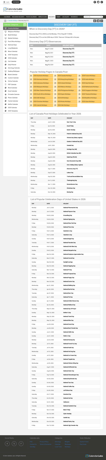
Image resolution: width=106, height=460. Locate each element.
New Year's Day (71, 122)
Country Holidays (13, 28)
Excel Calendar (12, 91)
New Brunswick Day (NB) (74, 161)
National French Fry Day (70, 343)
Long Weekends (13, 48)
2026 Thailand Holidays (89, 94)
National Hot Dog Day (69, 351)
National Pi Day (67, 270)
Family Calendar (13, 101)
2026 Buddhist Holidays (89, 98)
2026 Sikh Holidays (64, 105)
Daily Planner (12, 64)
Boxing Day (70, 192)
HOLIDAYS (52, 17)
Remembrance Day (72, 184)
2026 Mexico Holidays (64, 86)
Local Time (58, 447)
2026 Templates (13, 55)
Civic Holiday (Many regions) (75, 165)
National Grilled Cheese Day (71, 301)
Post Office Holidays (14, 41)
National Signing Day (69, 219)
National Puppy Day (68, 277)
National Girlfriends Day (70, 367)
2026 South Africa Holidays (41, 94)
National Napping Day (69, 266)
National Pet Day (68, 297)
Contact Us (33, 444)
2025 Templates (13, 111)
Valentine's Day (67, 235)
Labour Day (70, 172)
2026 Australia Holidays (40, 75)
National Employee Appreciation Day (73, 254)
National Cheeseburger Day (71, 375)
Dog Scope (83, 444)
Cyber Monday (67, 413)
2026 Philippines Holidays (66, 90)
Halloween (66, 402)
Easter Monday (71, 130)
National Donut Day (68, 324)
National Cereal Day (68, 258)
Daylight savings (68, 262)
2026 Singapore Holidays (89, 90)
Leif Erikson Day (67, 390)
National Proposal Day (69, 273)
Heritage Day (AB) (72, 149)
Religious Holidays (14, 31)
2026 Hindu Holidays (64, 101)
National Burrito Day (69, 289)
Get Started (16, 2)
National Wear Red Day (69, 223)
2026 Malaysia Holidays (40, 86)
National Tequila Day (69, 359)
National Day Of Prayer (69, 308)
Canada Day (70, 145)
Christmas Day (71, 188)
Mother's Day (67, 312)
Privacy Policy (44, 442)
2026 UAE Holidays (39, 98)
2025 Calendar (12, 107)
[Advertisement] (15, 145)
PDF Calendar (12, 84)
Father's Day (66, 336)
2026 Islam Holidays (88, 101)
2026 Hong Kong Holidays (66, 79)
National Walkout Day (69, 305)
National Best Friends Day (70, 328)
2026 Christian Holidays (40, 101)
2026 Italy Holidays (88, 83)
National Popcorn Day (69, 211)
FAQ (31, 442)
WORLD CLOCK (43, 17)
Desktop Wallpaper (14, 71)
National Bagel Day (68, 238)
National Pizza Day (68, 227)
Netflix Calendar (13, 104)
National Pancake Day (69, 242)
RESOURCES (74, 17)
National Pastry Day (68, 421)
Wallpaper (68, 444)
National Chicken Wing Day (70, 363)
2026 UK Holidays (63, 98)
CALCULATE (65, 17)
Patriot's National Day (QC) (74, 133)
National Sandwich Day (69, 406)
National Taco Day (68, 382)
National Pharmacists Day (70, 207)
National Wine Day (68, 320)
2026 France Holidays (88, 75)
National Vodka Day (68, 386)
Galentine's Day (67, 231)
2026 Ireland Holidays (64, 83)
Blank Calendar (12, 74)
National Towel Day (68, 316)
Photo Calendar (13, 97)
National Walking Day (69, 285)
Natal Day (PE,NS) (72, 157)
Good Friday (70, 126)
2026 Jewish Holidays (40, 105)
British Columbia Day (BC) (74, 153)
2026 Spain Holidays (64, 94)
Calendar (57, 444)
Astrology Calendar (14, 68)
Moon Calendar (12, 51)
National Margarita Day (69, 250)
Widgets (67, 442)
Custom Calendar (13, 78)
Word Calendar (12, 88)
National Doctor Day (69, 281)
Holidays (67, 447)
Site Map (32, 447)
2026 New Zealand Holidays (42, 90)
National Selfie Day (68, 332)
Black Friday (66, 410)
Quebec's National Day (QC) (74, 141)
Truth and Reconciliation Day (75, 176)
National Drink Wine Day (70, 246)
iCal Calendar (12, 61)
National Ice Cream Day (69, 355)
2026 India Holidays (88, 79)
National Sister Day (68, 371)
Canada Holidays (12, 20)
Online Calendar (13, 81)
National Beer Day (68, 293)
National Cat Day (68, 398)
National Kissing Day (69, 340)
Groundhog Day (67, 215)
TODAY (58, 17)
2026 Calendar (12, 58)
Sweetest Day (67, 394)
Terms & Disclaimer (45, 444)
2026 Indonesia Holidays (41, 83)
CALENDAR (7, 17)
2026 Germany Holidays (40, 79)
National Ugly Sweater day (70, 425)
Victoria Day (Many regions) (74, 137)
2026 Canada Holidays (65, 75)
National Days (12, 45)
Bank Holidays (12, 35)
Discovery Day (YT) (68, 49)
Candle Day (66, 417)
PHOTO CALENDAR (31, 17)
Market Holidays (13, 38)
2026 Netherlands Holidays (90, 86)
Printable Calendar (14, 94)
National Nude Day (68, 347)
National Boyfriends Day (70, 378)
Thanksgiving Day (72, 180)
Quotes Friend (84, 442)
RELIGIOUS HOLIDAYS (18, 17)
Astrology (58, 442)
